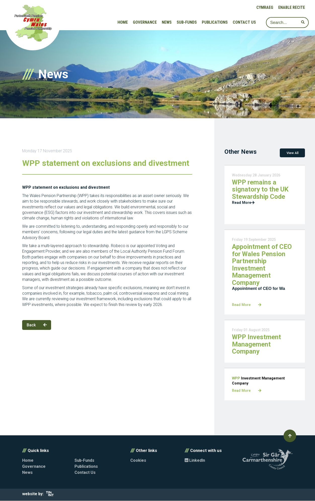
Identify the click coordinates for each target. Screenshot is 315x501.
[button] (290, 436)
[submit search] (302, 22)
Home (122, 22)
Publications (215, 22)
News (167, 22)
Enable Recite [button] (291, 7)
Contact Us (244, 22)
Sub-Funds (187, 22)
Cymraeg (264, 7)
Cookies (138, 460)
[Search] (287, 22)
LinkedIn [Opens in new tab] (195, 460)
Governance (145, 22)
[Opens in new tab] (50, 495)
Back (37, 325)
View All (292, 153)
